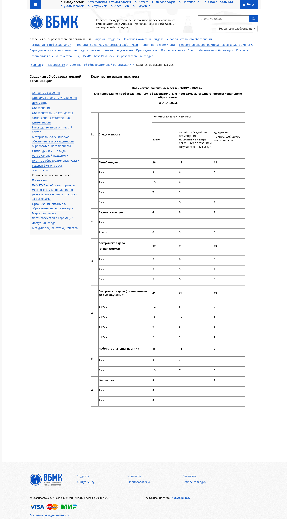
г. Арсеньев (120, 6)
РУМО (87, 56)
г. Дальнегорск (72, 6)
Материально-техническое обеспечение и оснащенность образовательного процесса (53, 141)
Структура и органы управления (54, 97)
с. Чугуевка (141, 6)
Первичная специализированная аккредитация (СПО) (216, 45)
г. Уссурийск (97, 6)
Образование (41, 108)
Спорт (192, 50)
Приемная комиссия (137, 39)
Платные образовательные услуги (55, 160)
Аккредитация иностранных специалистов (103, 50)
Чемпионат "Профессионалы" (50, 45)
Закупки (99, 39)
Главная (35, 65)
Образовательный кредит (135, 56)
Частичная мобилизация (216, 50)
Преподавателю (147, 50)
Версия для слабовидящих (236, 28)
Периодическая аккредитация (50, 50)
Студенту (114, 39)
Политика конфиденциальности (49, 515)
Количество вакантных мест (51, 175)
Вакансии (189, 476)
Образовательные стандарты (52, 113)
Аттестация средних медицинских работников (106, 45)
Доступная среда (43, 223)
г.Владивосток (55, 65)
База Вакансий (104, 56)
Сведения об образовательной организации (60, 39)
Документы (39, 102)
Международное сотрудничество (55, 228)
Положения (40, 180)
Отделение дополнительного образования (183, 39)
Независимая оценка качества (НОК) (55, 56)
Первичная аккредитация (158, 45)
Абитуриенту (85, 482)
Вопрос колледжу (173, 50)
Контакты (242, 50)
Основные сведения (46, 92)
